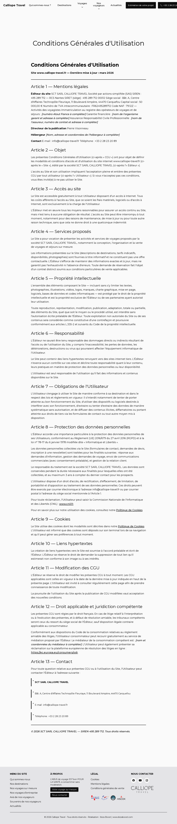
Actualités (116, 5)
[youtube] (140, 780)
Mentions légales (100, 784)
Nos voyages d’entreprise (24, 792)
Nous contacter (59, 795)
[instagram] (146, 780)
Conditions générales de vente (107, 788)
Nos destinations (19, 784)
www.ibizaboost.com (123, 817)
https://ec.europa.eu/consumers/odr (54, 652)
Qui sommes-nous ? (40, 5)
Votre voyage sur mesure (64, 789)
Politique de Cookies (129, 510)
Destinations (64, 5)
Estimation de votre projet (141, 5)
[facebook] (133, 780)
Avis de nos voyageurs (22, 797)
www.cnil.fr (66, 503)
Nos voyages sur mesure (23, 788)
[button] (82, 5)
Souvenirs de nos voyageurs (25, 801)
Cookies (95, 779)
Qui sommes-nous (20, 779)
